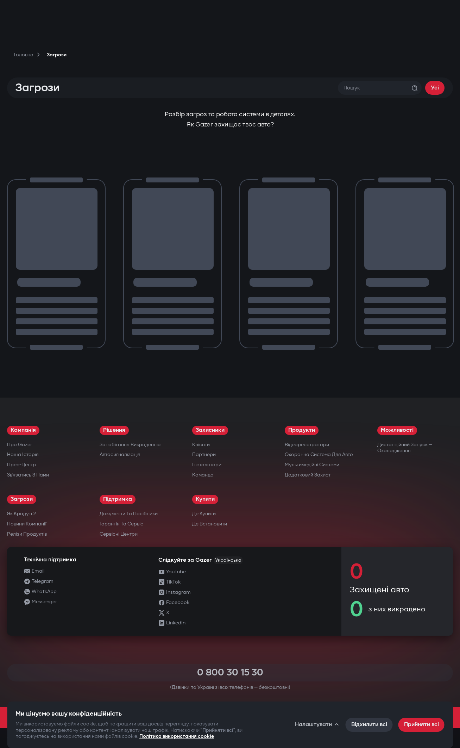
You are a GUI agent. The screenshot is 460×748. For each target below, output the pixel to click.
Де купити (204, 514)
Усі (435, 88)
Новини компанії (26, 524)
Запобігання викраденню (130, 445)
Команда (203, 475)
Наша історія (23, 454)
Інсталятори (206, 465)
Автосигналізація (120, 454)
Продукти (301, 430)
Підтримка (117, 499)
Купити (205, 499)
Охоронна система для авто (319, 454)
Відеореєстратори (307, 445)
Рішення (114, 430)
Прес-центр (21, 465)
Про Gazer (19, 445)
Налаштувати (317, 724)
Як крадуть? (21, 514)
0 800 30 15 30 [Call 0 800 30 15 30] (230, 672)
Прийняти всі (421, 724)
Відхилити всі (369, 724)
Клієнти (201, 445)
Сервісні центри (119, 534)
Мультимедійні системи (312, 465)
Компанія (23, 430)
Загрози (22, 499)
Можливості (397, 430)
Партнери (204, 454)
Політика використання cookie (176, 736)
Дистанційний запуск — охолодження (404, 448)
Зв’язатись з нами (28, 475)
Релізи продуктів (27, 534)
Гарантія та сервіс (121, 524)
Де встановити (209, 524)
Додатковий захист (307, 475)
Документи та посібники (129, 514)
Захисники (210, 430)
